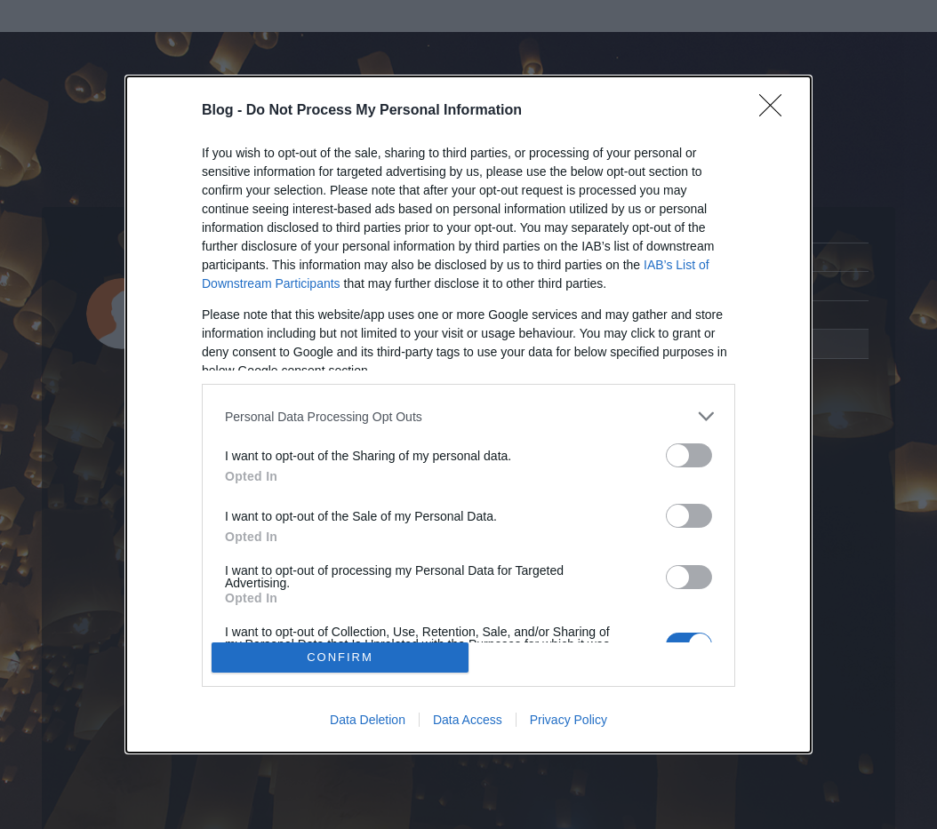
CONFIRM (340, 657)
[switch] (689, 455)
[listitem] (468, 416)
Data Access (467, 720)
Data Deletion (367, 720)
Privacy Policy (568, 720)
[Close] (776, 111)
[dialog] (468, 414)
